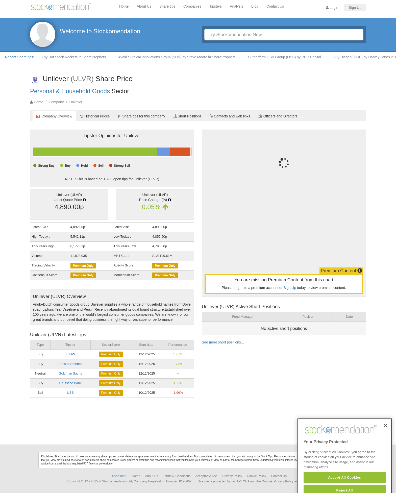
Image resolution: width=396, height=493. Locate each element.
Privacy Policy (232, 476)
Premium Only (83, 265)
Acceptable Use (206, 476)
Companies (192, 6)
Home (124, 6)
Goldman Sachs (70, 373)
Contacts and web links (230, 116)
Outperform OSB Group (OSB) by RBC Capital (286, 57)
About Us (144, 6)
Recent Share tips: (19, 57)
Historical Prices (95, 116)
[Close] (385, 435)
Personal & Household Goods (70, 91)
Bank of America (70, 364)
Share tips (167, 6)
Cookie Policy (256, 476)
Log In (238, 288)
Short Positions (187, 116)
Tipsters (215, 6)
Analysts (236, 6)
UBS (70, 393)
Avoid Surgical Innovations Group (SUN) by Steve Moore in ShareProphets (179, 57)
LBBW (70, 354)
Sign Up (355, 8)
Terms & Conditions (176, 476)
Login (332, 8)
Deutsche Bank (70, 383)
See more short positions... (223, 342)
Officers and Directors (278, 116)
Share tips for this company (141, 116)
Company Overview (54, 116)
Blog (254, 6)
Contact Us (275, 6)
